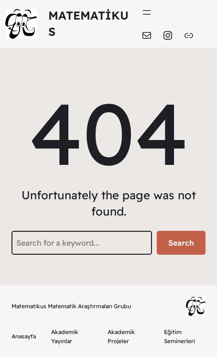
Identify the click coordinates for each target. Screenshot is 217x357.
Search (181, 243)
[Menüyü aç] (146, 12)
